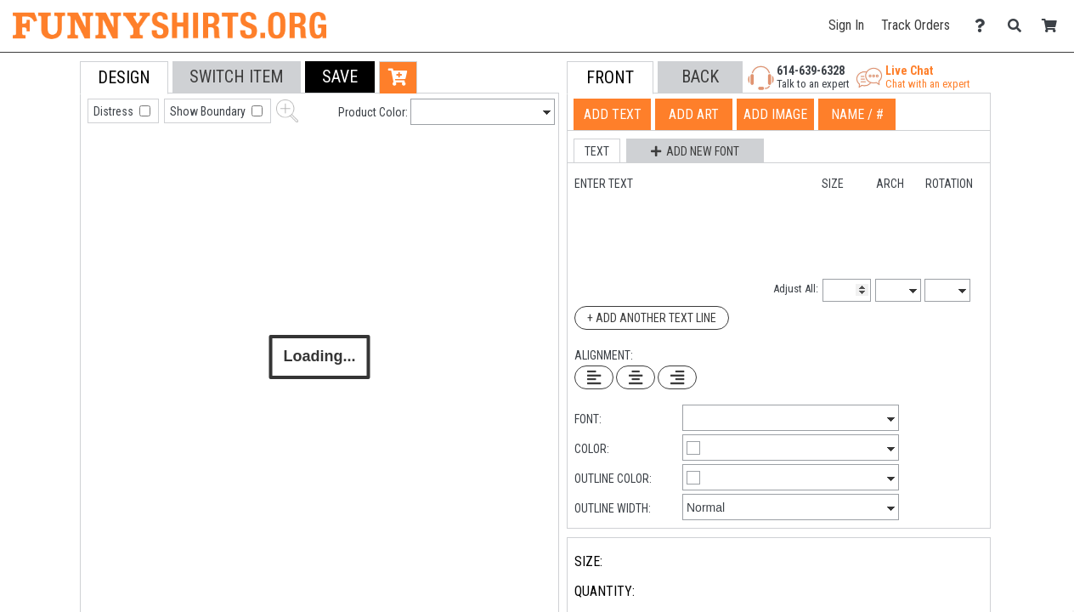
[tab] (42, 169)
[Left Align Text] (593, 377)
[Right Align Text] (677, 377)
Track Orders (915, 25)
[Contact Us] (984, 26)
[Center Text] (635, 377)
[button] (340, 77)
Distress (114, 111)
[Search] (1019, 26)
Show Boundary (209, 111)
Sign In (846, 25)
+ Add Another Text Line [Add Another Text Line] (651, 318)
